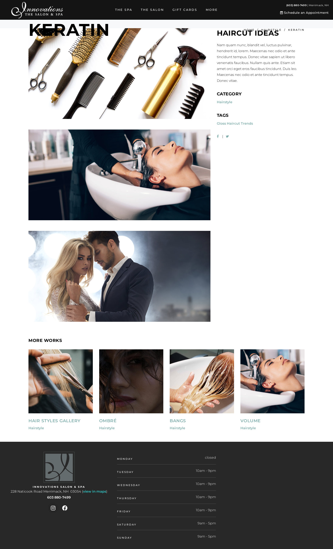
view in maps (94, 491)
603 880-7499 (59, 497)
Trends (247, 123)
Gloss (221, 123)
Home (249, 29)
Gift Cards (184, 10)
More (212, 10)
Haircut (233, 123)
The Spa (123, 10)
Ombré (108, 420)
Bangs (178, 420)
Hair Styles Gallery (54, 420)
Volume (250, 420)
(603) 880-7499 (296, 5)
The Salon (152, 10)
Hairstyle (271, 29)
